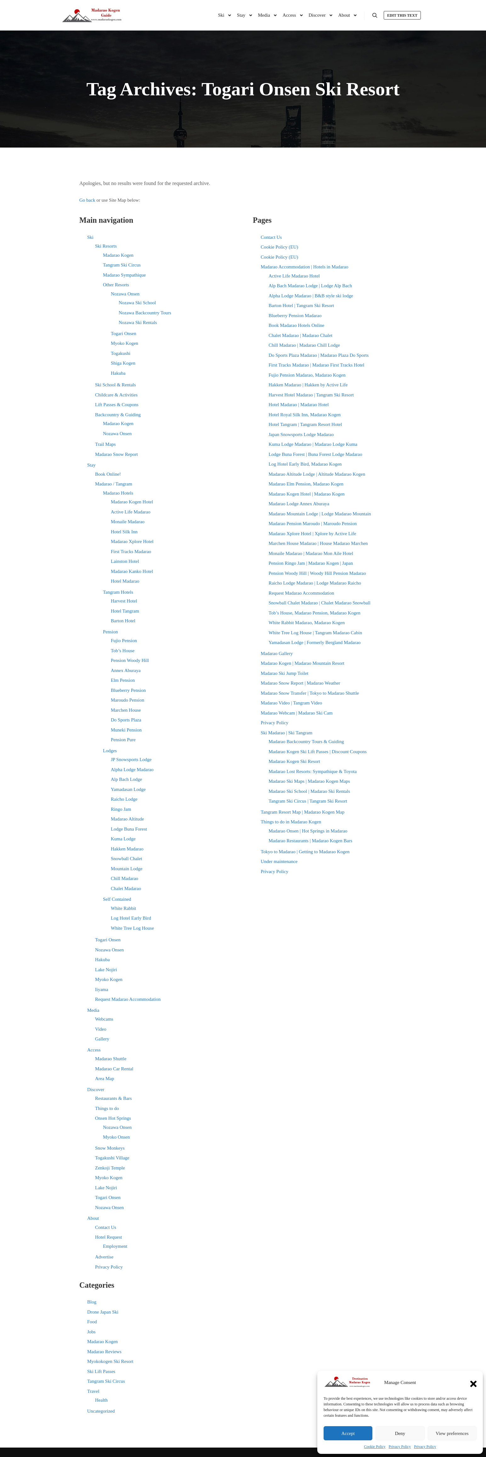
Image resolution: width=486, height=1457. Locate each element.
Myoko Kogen (124, 343)
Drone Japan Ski (102, 1311)
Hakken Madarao (127, 848)
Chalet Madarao (126, 888)
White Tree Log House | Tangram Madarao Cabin (315, 632)
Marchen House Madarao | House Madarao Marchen (318, 543)
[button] (473, 1382)
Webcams (104, 1019)
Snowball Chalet (126, 858)
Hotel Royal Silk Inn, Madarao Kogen (304, 414)
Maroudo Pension (127, 700)
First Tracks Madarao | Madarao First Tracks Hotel (316, 364)
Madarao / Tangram (113, 483)
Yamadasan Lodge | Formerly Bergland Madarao (314, 642)
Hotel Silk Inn (124, 531)
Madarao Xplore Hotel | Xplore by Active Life (312, 533)
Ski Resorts (106, 246)
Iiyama (101, 989)
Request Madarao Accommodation (128, 999)
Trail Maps (105, 444)
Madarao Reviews (104, 1351)
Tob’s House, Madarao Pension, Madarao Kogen (314, 612)
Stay (91, 465)
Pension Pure (123, 739)
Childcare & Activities (116, 394)
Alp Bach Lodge (126, 779)
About (93, 1218)
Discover (95, 1089)
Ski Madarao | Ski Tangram (286, 732)
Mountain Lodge (126, 868)
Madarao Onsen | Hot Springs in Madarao (307, 830)
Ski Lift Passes (101, 1371)
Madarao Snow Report (116, 454)
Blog (91, 1301)
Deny (400, 1433)
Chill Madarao (124, 878)
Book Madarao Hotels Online (296, 325)
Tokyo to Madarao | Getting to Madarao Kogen (305, 851)
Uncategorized (101, 1411)
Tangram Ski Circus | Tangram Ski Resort (307, 801)
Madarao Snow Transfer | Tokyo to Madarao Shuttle (310, 693)
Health (101, 1400)
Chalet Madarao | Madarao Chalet (300, 335)
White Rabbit (123, 908)
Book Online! (108, 474)
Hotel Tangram (125, 611)
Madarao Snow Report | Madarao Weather (300, 683)
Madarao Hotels (118, 493)
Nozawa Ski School (137, 302)
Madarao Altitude (127, 818)
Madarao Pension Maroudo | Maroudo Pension (312, 523)
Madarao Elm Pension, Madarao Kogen (305, 483)
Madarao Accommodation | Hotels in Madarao (304, 266)
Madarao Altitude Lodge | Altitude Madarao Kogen (316, 474)
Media (93, 1010)
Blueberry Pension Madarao (294, 315)
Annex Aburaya (126, 670)
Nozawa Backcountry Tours (145, 312)
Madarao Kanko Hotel (132, 571)
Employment (115, 1246)
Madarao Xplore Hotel (132, 541)
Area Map (104, 1078)
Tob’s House (122, 650)
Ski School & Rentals (115, 384)
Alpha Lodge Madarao (132, 769)
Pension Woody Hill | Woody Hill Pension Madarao (317, 573)
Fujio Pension (124, 640)
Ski (90, 237)
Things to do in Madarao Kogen (291, 821)
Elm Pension (123, 680)
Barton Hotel (123, 620)
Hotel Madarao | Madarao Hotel (298, 404)
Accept (347, 1433)
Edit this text (402, 15)
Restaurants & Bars (113, 1098)
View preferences (452, 1433)
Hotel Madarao (125, 581)
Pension (110, 631)
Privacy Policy (400, 1446)
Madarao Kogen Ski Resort (294, 761)
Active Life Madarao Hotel (294, 275)
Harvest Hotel (124, 600)
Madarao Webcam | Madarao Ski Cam (297, 712)
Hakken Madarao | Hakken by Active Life (308, 384)
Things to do (107, 1108)
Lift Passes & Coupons (116, 404)
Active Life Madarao (130, 511)
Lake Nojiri (106, 969)
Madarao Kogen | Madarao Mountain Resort (302, 663)
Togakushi (120, 353)
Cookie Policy (375, 1446)
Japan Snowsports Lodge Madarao (301, 434)
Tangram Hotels (118, 592)
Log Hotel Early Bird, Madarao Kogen (305, 464)
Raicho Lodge (124, 799)
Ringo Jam (121, 809)
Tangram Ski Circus (122, 264)
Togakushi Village (112, 1157)
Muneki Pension (126, 729)
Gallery (102, 1038)
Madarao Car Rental (114, 1068)
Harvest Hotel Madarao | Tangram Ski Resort (311, 394)
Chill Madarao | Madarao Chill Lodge (304, 345)
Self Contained (117, 899)
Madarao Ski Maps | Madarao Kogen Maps (309, 781)
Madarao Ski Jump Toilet (284, 673)
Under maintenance (279, 861)
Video (100, 1029)
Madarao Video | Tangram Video (291, 702)
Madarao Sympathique (124, 274)
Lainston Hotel (125, 561)
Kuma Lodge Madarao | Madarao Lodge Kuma (312, 444)
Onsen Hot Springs (113, 1118)
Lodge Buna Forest (129, 829)
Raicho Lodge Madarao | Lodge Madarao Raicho (314, 583)
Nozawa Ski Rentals (138, 322)
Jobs (91, 1331)
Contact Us (105, 1227)
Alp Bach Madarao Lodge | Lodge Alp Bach (310, 285)
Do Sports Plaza (126, 719)
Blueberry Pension (128, 690)
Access (93, 1049)
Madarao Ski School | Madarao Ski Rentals (309, 791)
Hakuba (118, 373)
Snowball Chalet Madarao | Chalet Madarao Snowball (319, 602)
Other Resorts (116, 284)
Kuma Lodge (123, 838)
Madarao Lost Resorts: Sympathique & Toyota (312, 771)
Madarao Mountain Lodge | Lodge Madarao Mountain (319, 513)
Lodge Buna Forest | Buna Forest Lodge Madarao (315, 454)
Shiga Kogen (123, 363)
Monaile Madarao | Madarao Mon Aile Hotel (310, 553)
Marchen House (126, 710)
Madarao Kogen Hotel (132, 501)
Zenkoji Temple (110, 1167)
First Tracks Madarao (131, 551)
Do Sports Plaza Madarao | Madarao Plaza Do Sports (318, 355)
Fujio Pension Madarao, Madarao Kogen (307, 375)
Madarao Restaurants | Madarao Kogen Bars (310, 840)
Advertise (104, 1256)
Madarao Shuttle (111, 1058)
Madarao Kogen (118, 255)
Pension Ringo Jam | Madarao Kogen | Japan (310, 563)
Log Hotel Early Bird (131, 918)
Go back (87, 200)
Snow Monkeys (110, 1148)
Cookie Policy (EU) (279, 246)
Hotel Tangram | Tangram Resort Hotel (305, 424)
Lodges (110, 750)
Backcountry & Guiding (118, 414)
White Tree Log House (132, 928)
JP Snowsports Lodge (131, 759)
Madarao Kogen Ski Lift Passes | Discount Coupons (317, 751)
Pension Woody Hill (130, 660)
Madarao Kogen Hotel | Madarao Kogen (306, 493)
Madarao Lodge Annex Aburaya (298, 503)
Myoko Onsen (116, 1137)
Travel (93, 1391)
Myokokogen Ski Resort (110, 1361)
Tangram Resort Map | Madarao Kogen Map (302, 812)
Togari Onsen (123, 333)
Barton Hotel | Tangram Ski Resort (301, 305)
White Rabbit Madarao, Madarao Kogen (306, 622)
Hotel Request (108, 1237)
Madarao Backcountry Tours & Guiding (306, 741)
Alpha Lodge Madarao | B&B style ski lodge (310, 295)
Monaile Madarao (127, 521)
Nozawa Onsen (125, 293)
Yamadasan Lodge (128, 789)
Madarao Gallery (277, 653)
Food (92, 1321)
